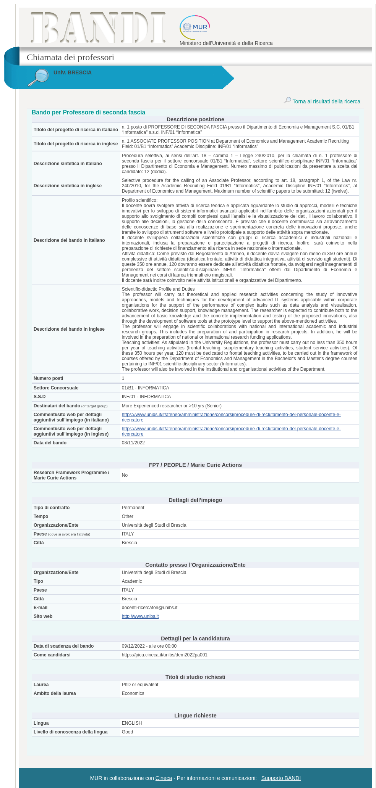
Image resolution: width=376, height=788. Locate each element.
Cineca (164, 778)
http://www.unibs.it (140, 616)
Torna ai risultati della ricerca (322, 101)
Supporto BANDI (281, 778)
